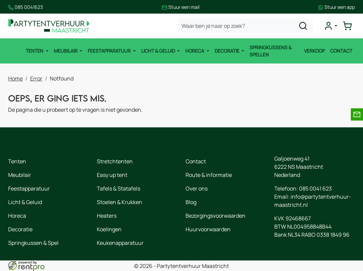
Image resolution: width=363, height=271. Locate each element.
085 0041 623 (315, 188)
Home (15, 78)
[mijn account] (330, 25)
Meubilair (66, 51)
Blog (191, 202)
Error (36, 78)
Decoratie (227, 51)
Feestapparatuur (110, 51)
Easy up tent (112, 175)
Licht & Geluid (158, 51)
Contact (341, 51)
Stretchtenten (115, 161)
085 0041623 (25, 7)
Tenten (35, 51)
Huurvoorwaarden (208, 229)
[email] (357, 114)
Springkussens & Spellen (271, 51)
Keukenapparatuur (120, 243)
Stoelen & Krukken (119, 202)
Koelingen (109, 229)
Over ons (197, 188)
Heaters (106, 215)
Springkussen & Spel (33, 243)
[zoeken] (303, 26)
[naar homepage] (48, 26)
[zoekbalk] (245, 26)
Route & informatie (209, 175)
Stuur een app (336, 7)
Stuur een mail (180, 7)
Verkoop (314, 51)
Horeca (195, 51)
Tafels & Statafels (118, 188)
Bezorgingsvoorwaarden (215, 215)
